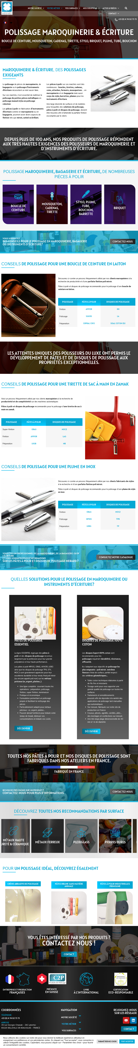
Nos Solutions (91, 8)
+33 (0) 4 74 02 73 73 (126, 19)
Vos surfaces (73, 8)
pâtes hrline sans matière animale (69, 885)
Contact (113, 13)
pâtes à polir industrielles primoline (115, 885)
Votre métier (55, 8)
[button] (126, 8)
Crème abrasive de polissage (23, 884)
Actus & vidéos (111, 8)
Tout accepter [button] (127, 1041)
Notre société (36, 8)
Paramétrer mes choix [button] (107, 1041)
